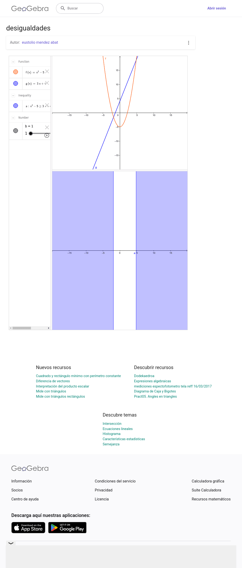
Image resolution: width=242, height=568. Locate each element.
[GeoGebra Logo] (29, 8)
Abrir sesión (216, 8)
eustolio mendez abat (40, 42)
